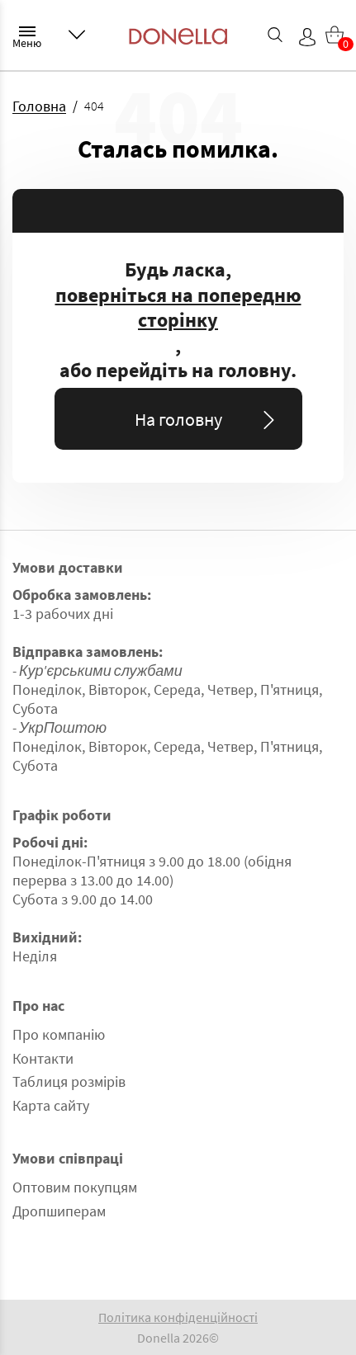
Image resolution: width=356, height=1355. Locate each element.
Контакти (43, 1058)
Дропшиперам (59, 1211)
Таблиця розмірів (69, 1081)
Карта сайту (50, 1105)
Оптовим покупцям (74, 1187)
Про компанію (58, 1034)
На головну (208, 419)
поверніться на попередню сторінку (178, 308)
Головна (39, 106)
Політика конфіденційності (178, 1316)
